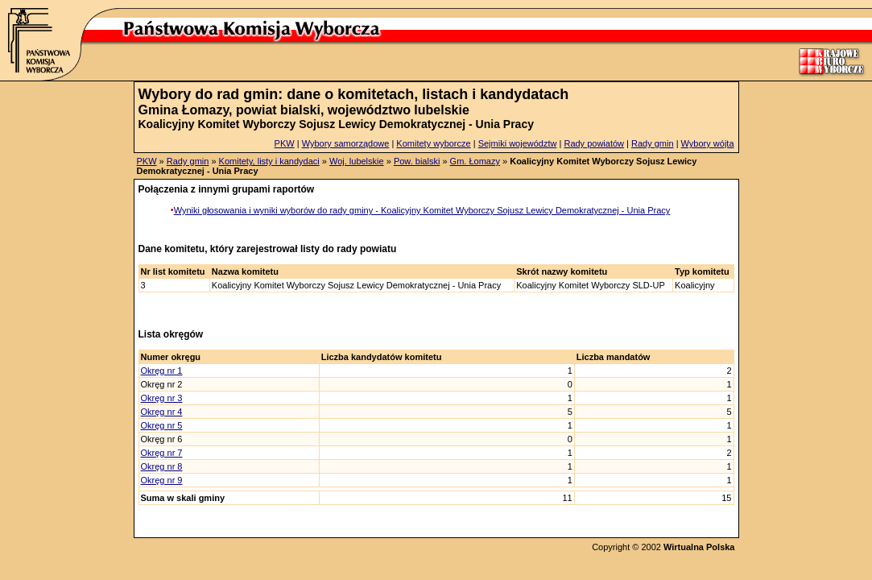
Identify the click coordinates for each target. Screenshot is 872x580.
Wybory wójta (707, 143)
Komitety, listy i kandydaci (269, 161)
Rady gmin (652, 143)
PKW (285, 143)
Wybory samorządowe (346, 143)
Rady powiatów (594, 143)
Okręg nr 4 (162, 411)
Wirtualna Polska (699, 547)
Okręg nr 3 (162, 398)
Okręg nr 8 (162, 466)
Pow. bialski (417, 161)
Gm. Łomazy (475, 161)
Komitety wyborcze (433, 143)
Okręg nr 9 (162, 480)
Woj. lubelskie (356, 161)
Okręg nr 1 (162, 370)
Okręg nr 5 (162, 425)
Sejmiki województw (517, 143)
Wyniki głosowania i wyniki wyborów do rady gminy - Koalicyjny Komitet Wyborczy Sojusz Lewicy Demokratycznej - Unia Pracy (422, 210)
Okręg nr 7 (162, 453)
